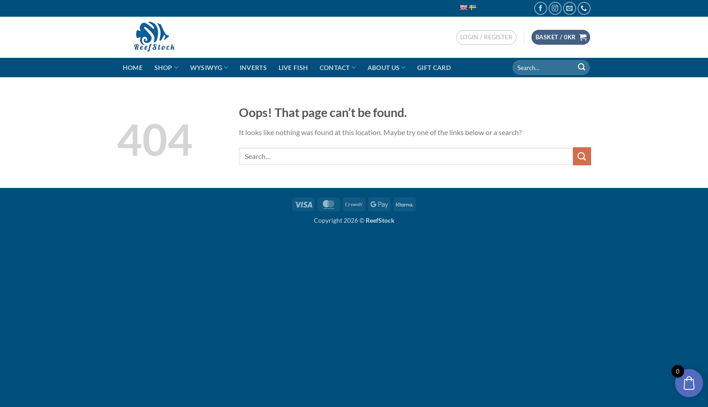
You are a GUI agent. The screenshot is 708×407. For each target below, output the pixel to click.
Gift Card (434, 67)
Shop (166, 67)
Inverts (253, 67)
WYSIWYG (209, 67)
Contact (338, 67)
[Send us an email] (569, 8)
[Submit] (581, 67)
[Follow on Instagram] (555, 8)
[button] (486, 37)
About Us (387, 67)
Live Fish (293, 67)
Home (133, 67)
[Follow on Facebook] (540, 8)
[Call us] (584, 8)
